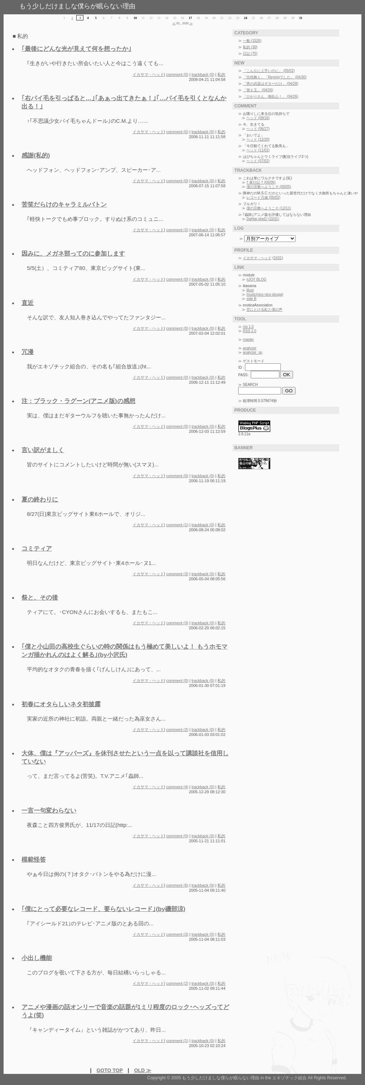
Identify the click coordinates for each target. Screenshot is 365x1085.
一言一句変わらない (48, 810)
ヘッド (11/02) (257, 150)
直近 (27, 303)
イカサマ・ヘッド (148, 74)
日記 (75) (250, 53)
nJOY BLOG (256, 279)
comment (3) (177, 574)
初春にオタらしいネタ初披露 (61, 704)
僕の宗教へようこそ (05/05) (268, 187)
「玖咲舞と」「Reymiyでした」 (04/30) (275, 77)
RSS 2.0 (249, 331)
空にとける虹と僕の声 (264, 309)
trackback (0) (203, 74)
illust (250, 290)
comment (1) (177, 525)
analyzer (249, 348)
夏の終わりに (39, 499)
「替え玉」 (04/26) (258, 90)
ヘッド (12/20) (257, 139)
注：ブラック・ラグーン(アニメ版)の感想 (78, 401)
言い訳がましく (42, 450)
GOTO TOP (109, 1070)
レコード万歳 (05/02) (263, 197)
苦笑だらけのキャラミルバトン (64, 204)
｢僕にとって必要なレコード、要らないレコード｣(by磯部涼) (103, 909)
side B (251, 299)
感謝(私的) (35, 155)
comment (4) (177, 787)
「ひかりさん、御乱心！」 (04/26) (270, 96)
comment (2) (177, 230)
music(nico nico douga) (264, 294)
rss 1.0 (248, 327)
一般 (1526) (252, 41)
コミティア (36, 548)
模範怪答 (33, 859)
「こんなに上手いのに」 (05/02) (268, 71)
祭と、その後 (39, 597)
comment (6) (177, 885)
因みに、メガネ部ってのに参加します (73, 253)
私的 (221, 74)
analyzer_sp (252, 352)
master (248, 340)
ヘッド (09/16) (257, 118)
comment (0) (177, 74)
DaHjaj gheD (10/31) (262, 219)
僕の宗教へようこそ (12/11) (268, 208)
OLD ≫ (142, 1070)
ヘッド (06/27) (257, 129)
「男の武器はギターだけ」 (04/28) (270, 84)
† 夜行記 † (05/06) (260, 182)
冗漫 (27, 352)
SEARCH (250, 385)
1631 (278, 258)
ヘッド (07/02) (257, 161)
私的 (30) (250, 47)
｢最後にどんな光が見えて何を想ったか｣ (76, 48)
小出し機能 (36, 958)
